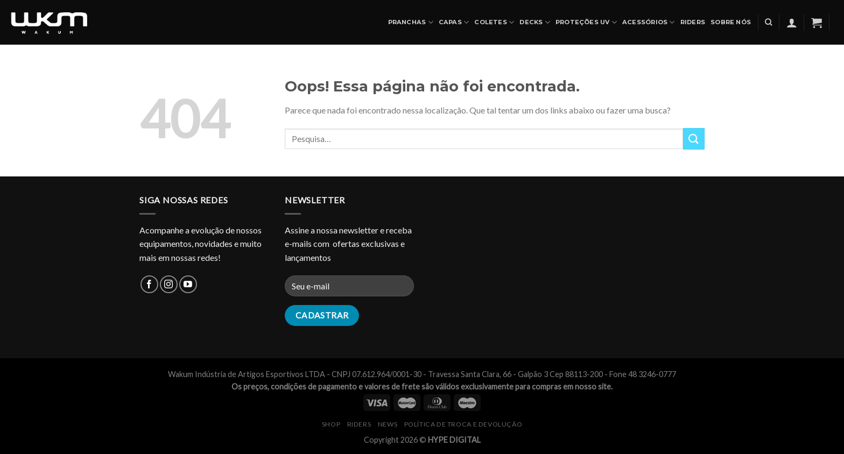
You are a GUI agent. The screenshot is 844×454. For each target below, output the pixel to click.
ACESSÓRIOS (648, 22)
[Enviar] (694, 138)
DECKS (534, 22)
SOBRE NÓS (731, 22)
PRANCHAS (410, 22)
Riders (692, 22)
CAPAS (454, 22)
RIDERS (359, 424)
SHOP (331, 424)
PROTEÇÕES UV (586, 22)
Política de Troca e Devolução (463, 424)
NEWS (387, 424)
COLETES (494, 22)
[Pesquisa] (768, 22)
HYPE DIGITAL (454, 439)
